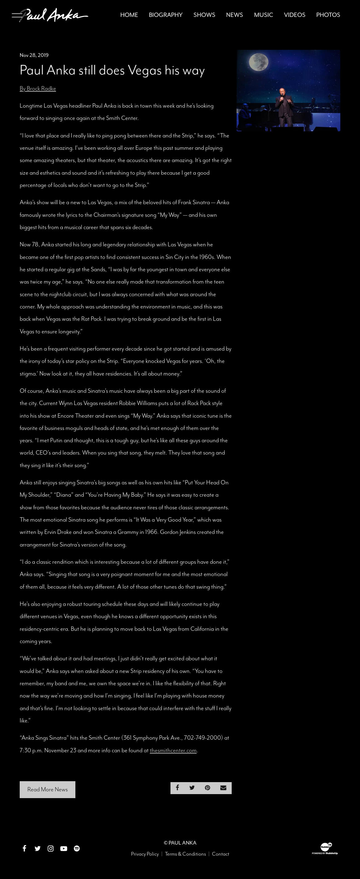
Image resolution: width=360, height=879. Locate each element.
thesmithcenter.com (173, 750)
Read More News (47, 789)
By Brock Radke (38, 89)
